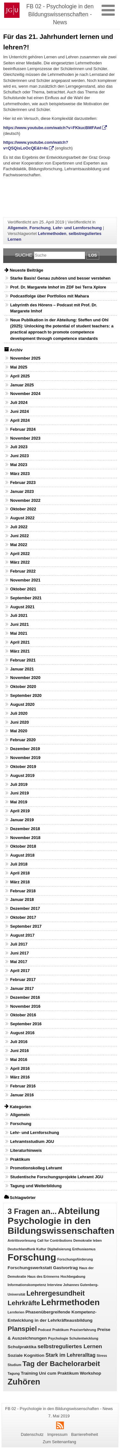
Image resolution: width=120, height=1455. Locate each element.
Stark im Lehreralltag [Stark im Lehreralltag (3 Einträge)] (70, 1355)
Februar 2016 (23, 1086)
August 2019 (22, 775)
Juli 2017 (19, 944)
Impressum (57, 1434)
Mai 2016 (18, 1059)
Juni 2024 (19, 411)
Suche (23, 255)
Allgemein (17, 227)
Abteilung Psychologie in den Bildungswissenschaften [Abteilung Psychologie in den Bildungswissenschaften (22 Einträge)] (61, 1220)
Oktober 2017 (23, 917)
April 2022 (20, 553)
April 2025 (20, 376)
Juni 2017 (19, 953)
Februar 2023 (23, 482)
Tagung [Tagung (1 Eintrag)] (14, 1373)
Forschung (40, 227)
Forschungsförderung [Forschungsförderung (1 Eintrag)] (75, 1259)
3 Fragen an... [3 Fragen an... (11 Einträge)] (32, 1211)
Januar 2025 (22, 385)
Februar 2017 (23, 979)
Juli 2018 (19, 864)
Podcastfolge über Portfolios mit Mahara (49, 296)
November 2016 (25, 1006)
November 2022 (25, 500)
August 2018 (22, 855)
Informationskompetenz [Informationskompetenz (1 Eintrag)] (27, 1285)
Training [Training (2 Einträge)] (29, 1373)
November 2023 (25, 438)
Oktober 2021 (23, 589)
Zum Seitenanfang (59, 1441)
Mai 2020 (18, 730)
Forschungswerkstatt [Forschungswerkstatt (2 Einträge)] (30, 1267)
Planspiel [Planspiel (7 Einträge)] (22, 1328)
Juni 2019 (19, 793)
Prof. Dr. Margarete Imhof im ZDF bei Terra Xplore (58, 287)
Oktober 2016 (23, 1015)
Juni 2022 (19, 535)
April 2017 (20, 970)
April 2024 (20, 420)
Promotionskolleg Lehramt (36, 1168)
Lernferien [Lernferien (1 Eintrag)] (16, 1312)
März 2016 (20, 1077)
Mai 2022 (18, 544)
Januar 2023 (22, 491)
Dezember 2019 (25, 748)
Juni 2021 (19, 624)
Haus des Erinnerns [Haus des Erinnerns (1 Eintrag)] (43, 1276)
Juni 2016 (19, 1050)
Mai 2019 (18, 802)
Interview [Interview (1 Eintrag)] (54, 1285)
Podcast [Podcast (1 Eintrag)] (44, 1330)
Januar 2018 (22, 899)
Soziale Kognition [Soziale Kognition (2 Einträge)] (26, 1355)
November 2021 (25, 580)
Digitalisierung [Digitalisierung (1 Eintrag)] (59, 1249)
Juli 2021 (19, 615)
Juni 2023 (19, 455)
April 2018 (20, 873)
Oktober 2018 (23, 846)
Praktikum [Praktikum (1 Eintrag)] (60, 1330)
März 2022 (20, 562)
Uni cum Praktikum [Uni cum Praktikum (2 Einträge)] (59, 1373)
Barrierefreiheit (84, 1434)
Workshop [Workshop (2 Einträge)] (90, 1373)
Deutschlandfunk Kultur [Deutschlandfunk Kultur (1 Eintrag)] (27, 1249)
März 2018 (20, 882)
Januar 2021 (22, 669)
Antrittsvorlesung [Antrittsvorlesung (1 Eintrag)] (22, 1240)
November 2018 (25, 837)
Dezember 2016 (25, 997)
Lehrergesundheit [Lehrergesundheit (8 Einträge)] (55, 1293)
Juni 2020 (19, 722)
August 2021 (22, 606)
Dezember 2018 (25, 828)
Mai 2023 (18, 464)
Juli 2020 (19, 713)
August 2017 (22, 935)
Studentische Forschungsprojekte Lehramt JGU (56, 1176)
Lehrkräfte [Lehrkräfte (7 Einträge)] (24, 1302)
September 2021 (26, 598)
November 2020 (25, 677)
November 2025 (25, 358)
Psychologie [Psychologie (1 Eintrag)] (58, 1338)
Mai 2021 (18, 633)
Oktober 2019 (23, 766)
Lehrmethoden (52, 233)
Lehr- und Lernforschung (77, 227)
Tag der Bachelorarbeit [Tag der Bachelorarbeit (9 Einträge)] (61, 1364)
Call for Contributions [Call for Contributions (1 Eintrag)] (54, 1240)
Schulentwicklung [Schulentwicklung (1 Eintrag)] (83, 1338)
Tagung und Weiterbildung (36, 1185)
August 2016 (22, 1032)
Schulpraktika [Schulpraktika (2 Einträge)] (22, 1346)
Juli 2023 (19, 446)
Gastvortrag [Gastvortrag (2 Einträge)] (65, 1267)
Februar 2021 (23, 660)
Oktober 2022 (23, 509)
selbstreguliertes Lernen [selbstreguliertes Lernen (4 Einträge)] (69, 1346)
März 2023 (20, 473)
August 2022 (22, 517)
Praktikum (20, 1159)
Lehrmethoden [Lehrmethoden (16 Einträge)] (70, 1302)
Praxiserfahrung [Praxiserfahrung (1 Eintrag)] (83, 1330)
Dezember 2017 (25, 908)
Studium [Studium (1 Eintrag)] (14, 1365)
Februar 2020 (23, 739)
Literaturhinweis (26, 1150)
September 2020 (26, 695)
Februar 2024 (23, 429)
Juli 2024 (19, 402)
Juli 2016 (19, 1041)
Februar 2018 (23, 890)
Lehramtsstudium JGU (32, 1141)
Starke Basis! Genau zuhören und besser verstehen (60, 278)
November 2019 (25, 757)
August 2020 (22, 704)
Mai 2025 (18, 367)
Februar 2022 (23, 571)
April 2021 (20, 642)
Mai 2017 (18, 961)
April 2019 (20, 810)
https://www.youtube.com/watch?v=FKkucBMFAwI (52, 127)
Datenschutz (32, 1434)
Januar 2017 (22, 988)
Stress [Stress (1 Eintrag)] (102, 1355)
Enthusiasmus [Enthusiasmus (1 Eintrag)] (84, 1249)
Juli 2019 (19, 784)
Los (93, 255)
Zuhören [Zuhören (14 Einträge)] (24, 1381)
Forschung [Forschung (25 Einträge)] (32, 1257)
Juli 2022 (19, 526)
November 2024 (25, 393)
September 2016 (26, 1023)
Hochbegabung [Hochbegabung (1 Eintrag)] (72, 1276)
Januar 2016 (22, 1095)
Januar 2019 (22, 819)
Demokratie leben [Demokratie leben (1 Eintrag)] (87, 1240)
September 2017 (26, 926)
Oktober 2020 (23, 686)
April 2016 (20, 1068)
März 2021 (20, 651)
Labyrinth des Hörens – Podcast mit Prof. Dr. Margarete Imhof (53, 308)
